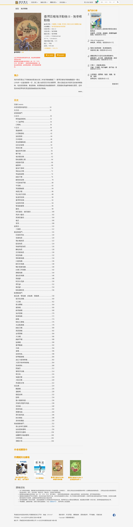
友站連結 (63, 2)
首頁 (17, 9)
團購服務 (76, 514)
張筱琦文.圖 (94, 50)
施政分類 (44, 2)
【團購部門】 (53, 501)
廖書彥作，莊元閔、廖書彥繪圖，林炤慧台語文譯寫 (103, 59)
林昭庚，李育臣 (95, 42)
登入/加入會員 (88, 2)
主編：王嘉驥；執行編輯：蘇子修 (102, 67)
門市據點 (92, 514)
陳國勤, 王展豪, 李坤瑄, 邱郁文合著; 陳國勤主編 (66, 24)
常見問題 (69, 514)
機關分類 (53, 2)
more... (80, 91)
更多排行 (115, 84)
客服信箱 (99, 514)
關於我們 (61, 514)
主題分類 (34, 2)
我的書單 (60, 55)
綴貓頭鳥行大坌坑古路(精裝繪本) (101, 56)
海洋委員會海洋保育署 (58, 26)
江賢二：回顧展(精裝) (97, 65)
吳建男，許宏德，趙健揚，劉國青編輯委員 (103, 34)
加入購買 (49, 55)
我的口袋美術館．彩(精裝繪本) (101, 48)
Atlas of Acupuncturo (97, 40)
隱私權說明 (84, 514)
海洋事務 (24, 9)
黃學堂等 (93, 78)
